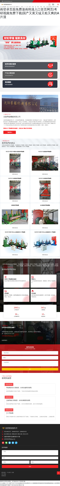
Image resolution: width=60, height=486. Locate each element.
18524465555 (7, 431)
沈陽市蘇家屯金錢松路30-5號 (12, 436)
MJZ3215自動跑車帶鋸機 (45, 178)
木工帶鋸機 (9, 413)
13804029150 (23, 431)
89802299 (14, 434)
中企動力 (9, 472)
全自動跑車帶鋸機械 (45, 205)
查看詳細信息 (15, 174)
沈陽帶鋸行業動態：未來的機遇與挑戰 (18, 400)
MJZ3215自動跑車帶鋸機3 (45, 151)
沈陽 (13, 472)
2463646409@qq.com (7, 1)
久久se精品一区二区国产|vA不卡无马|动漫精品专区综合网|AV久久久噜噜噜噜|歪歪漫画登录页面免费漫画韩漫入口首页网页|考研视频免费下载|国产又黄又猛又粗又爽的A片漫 (29, 9)
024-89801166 (7, 434)
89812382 (20, 434)
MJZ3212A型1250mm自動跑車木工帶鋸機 (45, 232)
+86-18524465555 (9, 75)
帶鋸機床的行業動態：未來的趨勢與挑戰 (19, 387)
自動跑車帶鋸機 (15, 205)
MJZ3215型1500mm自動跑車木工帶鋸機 (15, 232)
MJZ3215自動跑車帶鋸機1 (15, 178)
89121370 (25, 434)
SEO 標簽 (3, 474)
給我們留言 (4, 340)
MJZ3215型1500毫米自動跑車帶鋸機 (15, 151)
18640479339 (15, 431)
